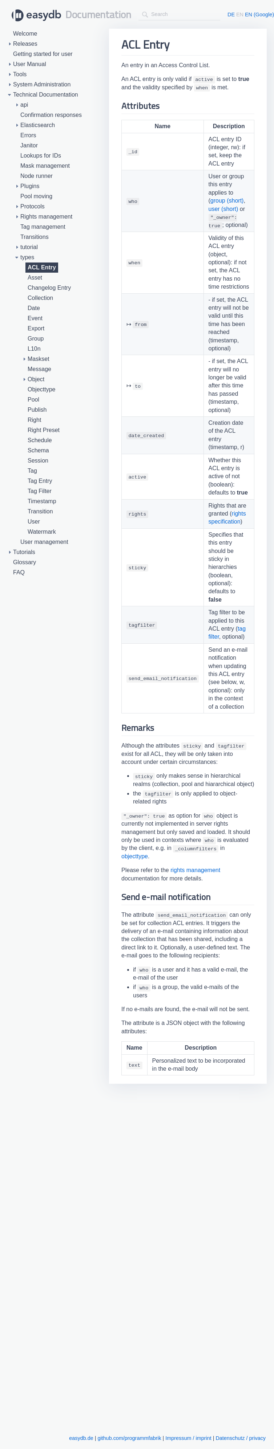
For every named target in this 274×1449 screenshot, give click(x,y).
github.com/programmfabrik (129, 1438)
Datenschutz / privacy (240, 1438)
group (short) (227, 201)
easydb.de (81, 1438)
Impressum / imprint (188, 1438)
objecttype (134, 856)
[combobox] (179, 14)
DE (231, 14)
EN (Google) (259, 14)
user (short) (223, 209)
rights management (195, 870)
